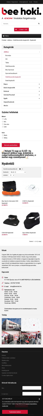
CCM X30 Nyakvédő (7, 233)
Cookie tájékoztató (7, 375)
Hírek (3, 368)
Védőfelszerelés (10, 66)
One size (6, 124)
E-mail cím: (5, 394)
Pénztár (36, 2)
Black (5, 135)
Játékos (9, 40)
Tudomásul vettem (15, 412)
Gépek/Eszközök (9, 102)
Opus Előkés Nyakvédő (29, 233)
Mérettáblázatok (6, 365)
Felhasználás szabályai (8, 358)
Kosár (30, 2)
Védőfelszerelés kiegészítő (21, 40)
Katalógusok (5, 370)
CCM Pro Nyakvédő (28, 201)
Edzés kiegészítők (9, 87)
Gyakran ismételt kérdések (9, 373)
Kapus (6, 84)
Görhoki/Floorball (9, 95)
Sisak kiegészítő (10, 80)
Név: (3, 388)
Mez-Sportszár (9, 70)
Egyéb (5, 98)
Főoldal (4, 40)
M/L (5, 122)
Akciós (6, 105)
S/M (5, 127)
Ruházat (6, 91)
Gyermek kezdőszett (11, 73)
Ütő (6, 59)
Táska (7, 62)
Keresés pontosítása (10, 145)
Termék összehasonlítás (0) (10, 169)
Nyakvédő (33, 40)
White (5, 138)
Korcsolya (8, 55)
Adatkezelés (5, 360)
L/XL (5, 119)
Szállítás (4, 363)
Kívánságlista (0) (23, 2)
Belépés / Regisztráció (12, 2)
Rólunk (4, 355)
